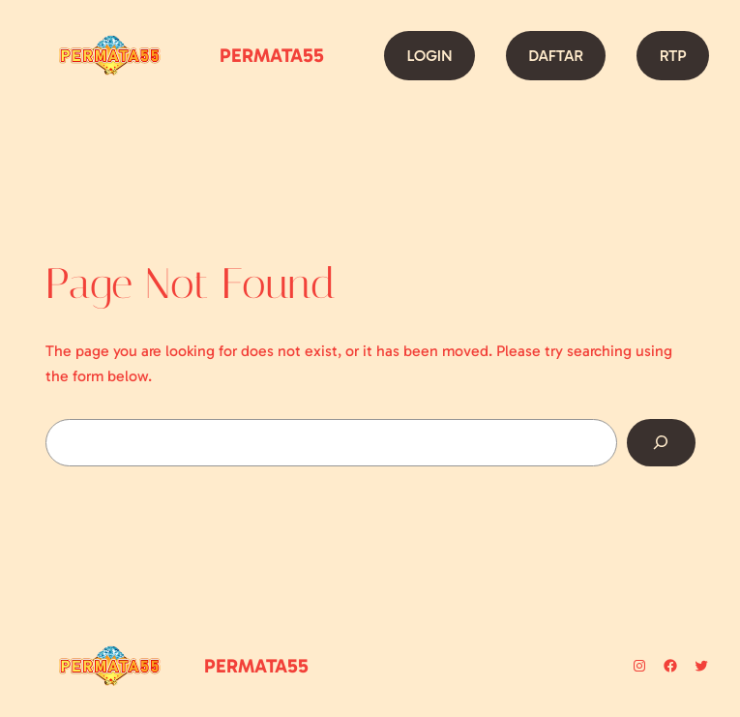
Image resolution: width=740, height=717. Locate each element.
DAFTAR (555, 55)
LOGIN (429, 55)
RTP (673, 55)
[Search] (661, 442)
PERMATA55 (272, 55)
